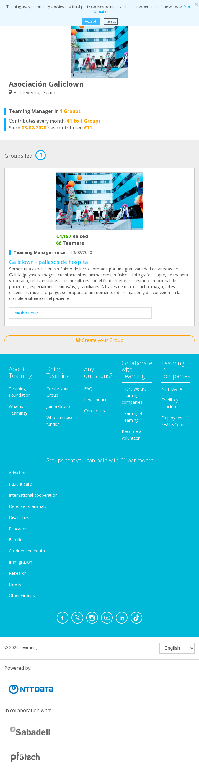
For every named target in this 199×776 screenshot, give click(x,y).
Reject (111, 21)
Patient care (20, 484)
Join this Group (26, 312)
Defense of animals (27, 506)
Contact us (94, 410)
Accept (90, 21)
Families (17, 539)
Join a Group (58, 406)
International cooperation (33, 495)
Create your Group (99, 340)
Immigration (20, 562)
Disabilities (19, 517)
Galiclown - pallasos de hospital (49, 261)
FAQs (89, 388)
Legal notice (95, 399)
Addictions (19, 473)
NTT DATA (171, 389)
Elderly (15, 584)
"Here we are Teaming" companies (134, 395)
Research (18, 573)
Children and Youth (27, 551)
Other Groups (22, 595)
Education (18, 528)
